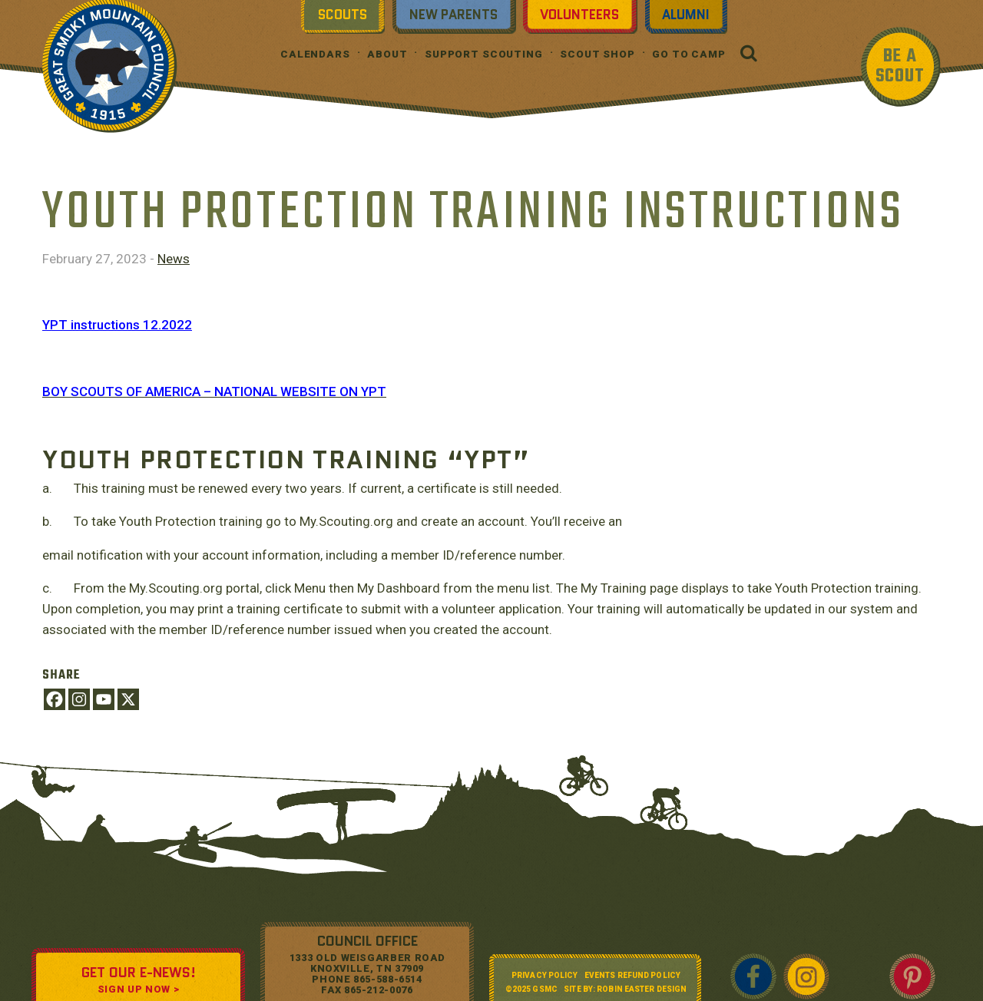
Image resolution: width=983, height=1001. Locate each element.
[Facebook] (54, 699)
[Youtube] (103, 699)
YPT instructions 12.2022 (117, 324)
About (387, 54)
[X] (128, 699)
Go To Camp (689, 54)
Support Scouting (484, 54)
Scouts (342, 14)
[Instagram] (79, 699)
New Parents (453, 14)
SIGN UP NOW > (138, 989)
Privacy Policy (544, 975)
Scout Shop (597, 54)
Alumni (686, 14)
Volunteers (579, 14)
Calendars (315, 54)
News (173, 258)
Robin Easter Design (642, 989)
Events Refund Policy (632, 975)
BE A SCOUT (900, 66)
